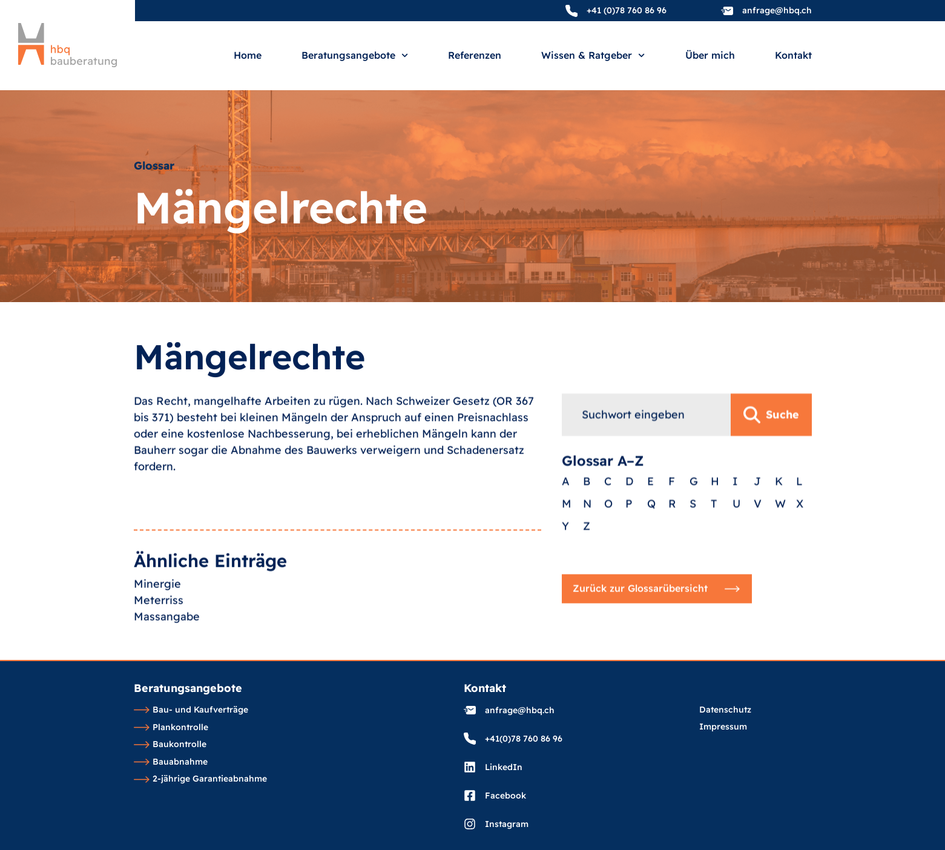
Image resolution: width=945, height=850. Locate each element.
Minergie (157, 644)
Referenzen (474, 56)
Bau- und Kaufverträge (191, 710)
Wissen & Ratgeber (593, 55)
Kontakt (793, 56)
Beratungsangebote (354, 55)
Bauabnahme (171, 762)
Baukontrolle (170, 745)
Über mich (710, 56)
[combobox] (646, 490)
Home (248, 56)
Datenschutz (725, 710)
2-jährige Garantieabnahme (201, 779)
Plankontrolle (171, 728)
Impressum (723, 727)
